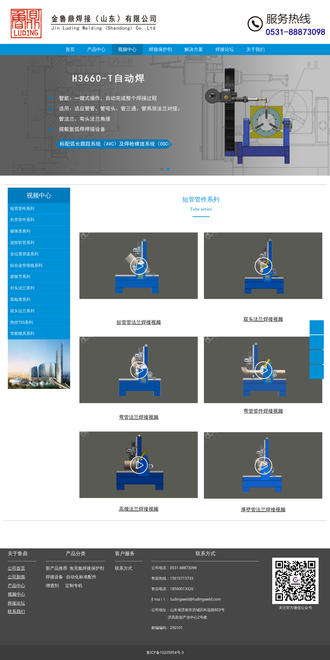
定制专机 (73, 585)
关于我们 (255, 49)
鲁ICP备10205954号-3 (165, 652)
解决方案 (193, 49)
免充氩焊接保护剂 (87, 568)
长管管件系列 (22, 219)
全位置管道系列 (24, 254)
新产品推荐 (57, 568)
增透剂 (52, 585)
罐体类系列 (20, 231)
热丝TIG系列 (21, 322)
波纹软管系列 (22, 242)
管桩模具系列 (22, 333)
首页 (70, 49)
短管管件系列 (22, 208)
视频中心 (127, 49)
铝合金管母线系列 (26, 265)
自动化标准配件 (81, 577)
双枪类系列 (20, 299)
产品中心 (96, 49)
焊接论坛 (224, 49)
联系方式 (123, 568)
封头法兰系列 (22, 288)
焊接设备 (55, 577)
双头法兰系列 (22, 310)
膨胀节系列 (20, 276)
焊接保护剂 (160, 49)
